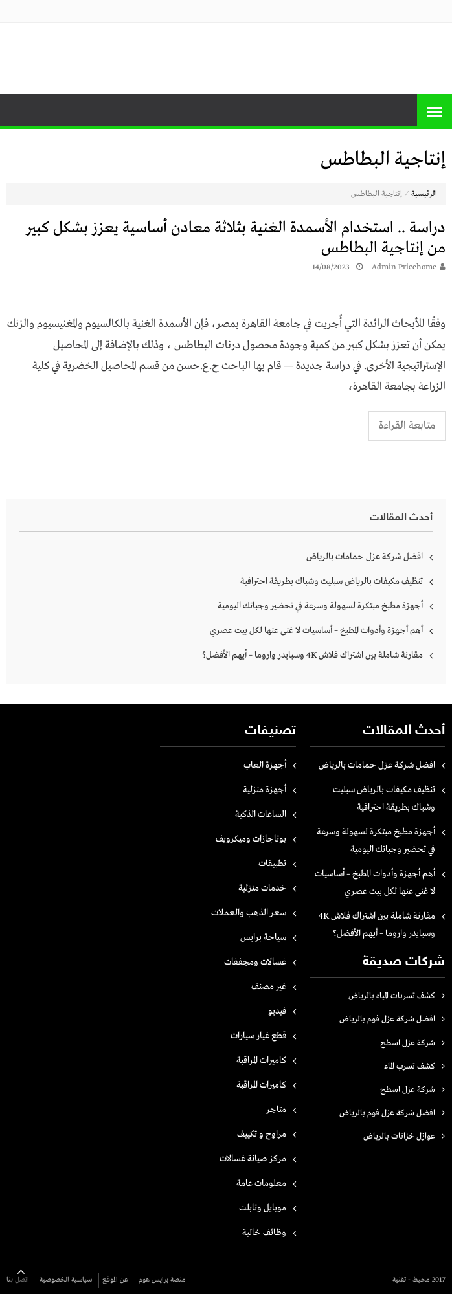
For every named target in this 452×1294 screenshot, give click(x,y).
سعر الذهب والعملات (248, 913)
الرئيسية (424, 194)
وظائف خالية (264, 1232)
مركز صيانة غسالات (253, 1159)
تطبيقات (272, 863)
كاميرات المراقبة (261, 1060)
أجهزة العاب (264, 765)
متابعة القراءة (407, 425)
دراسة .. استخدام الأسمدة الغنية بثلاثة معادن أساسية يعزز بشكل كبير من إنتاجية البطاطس (236, 238)
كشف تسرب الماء (409, 1066)
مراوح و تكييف (261, 1134)
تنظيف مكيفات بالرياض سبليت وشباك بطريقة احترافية (331, 581)
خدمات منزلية (262, 888)
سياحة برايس (263, 937)
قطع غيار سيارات (258, 1036)
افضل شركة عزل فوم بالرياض (387, 1019)
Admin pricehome (404, 267)
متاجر (276, 1109)
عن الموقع (115, 1279)
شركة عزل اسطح (407, 1043)
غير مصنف (268, 986)
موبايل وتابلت (262, 1208)
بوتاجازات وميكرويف (251, 839)
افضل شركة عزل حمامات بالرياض (364, 557)
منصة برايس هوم (162, 1279)
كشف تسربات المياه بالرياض (391, 995)
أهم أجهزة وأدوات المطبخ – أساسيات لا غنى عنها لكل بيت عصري (316, 630)
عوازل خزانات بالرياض (399, 1136)
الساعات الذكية (260, 814)
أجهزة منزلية (264, 790)
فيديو (277, 1011)
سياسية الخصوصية (66, 1279)
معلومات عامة (261, 1183)
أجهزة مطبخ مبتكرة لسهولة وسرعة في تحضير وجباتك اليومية (320, 606)
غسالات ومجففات (255, 962)
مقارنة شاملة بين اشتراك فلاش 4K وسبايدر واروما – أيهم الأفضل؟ (312, 655)
